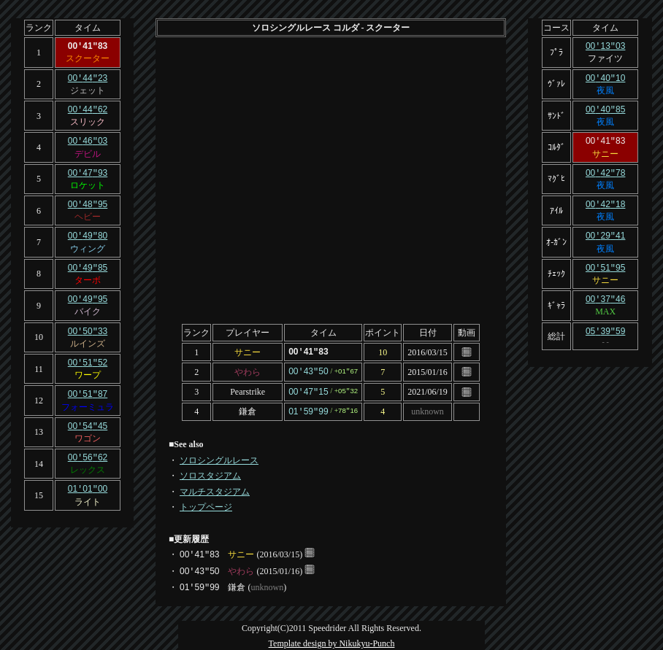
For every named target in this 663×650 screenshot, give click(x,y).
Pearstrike (247, 390)
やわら (247, 370)
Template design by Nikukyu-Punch (332, 640)
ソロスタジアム (210, 473)
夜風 (605, 89)
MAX (605, 305)
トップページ (206, 504)
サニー (247, 352)
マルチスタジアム (215, 489)
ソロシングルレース (219, 457)
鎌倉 (247, 409)
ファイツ (605, 58)
